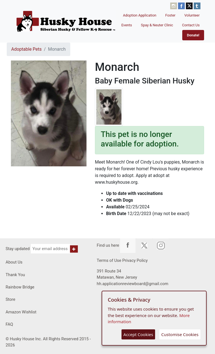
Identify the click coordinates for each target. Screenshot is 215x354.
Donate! (193, 35)
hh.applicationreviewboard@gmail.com (133, 283)
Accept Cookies (138, 334)
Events (126, 25)
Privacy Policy (135, 260)
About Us (14, 262)
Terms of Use (109, 260)
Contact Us (191, 25)
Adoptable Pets (26, 49)
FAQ (9, 324)
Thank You (15, 274)
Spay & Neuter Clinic (157, 25)
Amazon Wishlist (21, 312)
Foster (170, 15)
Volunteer (192, 15)
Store (10, 299)
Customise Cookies (179, 334)
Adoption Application (139, 15)
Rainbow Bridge (20, 287)
